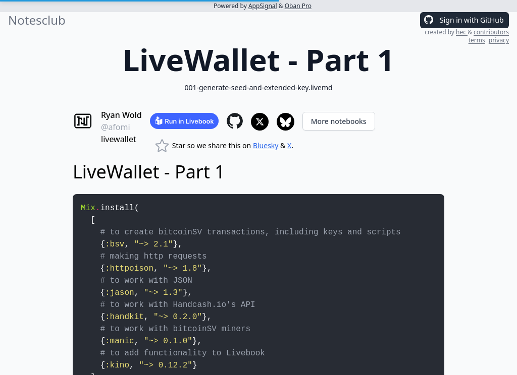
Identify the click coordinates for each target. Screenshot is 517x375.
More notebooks (339, 121)
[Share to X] (260, 122)
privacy (499, 40)
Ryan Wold (121, 114)
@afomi (115, 127)
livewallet (118, 139)
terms (477, 40)
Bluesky (266, 145)
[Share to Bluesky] (285, 122)
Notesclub (37, 20)
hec (462, 32)
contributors (491, 32)
